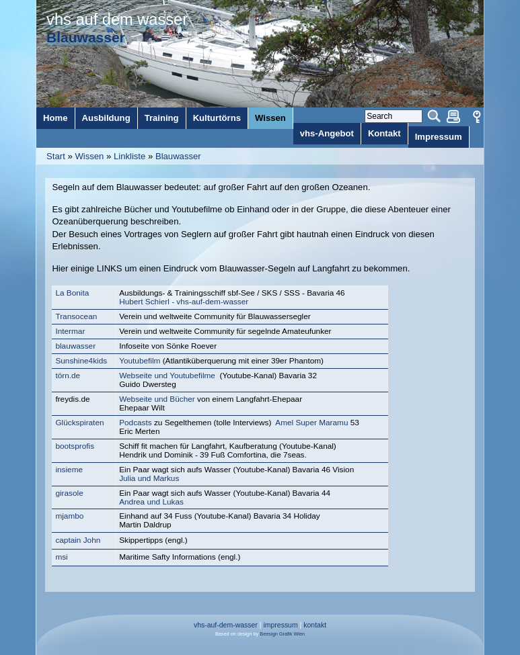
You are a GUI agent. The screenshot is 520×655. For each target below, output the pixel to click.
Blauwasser (178, 156)
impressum (280, 625)
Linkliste (129, 156)
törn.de (67, 375)
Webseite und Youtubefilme (167, 375)
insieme (69, 469)
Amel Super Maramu (311, 422)
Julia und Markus (149, 478)
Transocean (76, 316)
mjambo (69, 516)
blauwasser (75, 346)
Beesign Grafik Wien (282, 634)
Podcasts (136, 422)
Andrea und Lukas (151, 502)
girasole (69, 493)
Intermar (70, 331)
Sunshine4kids (81, 360)
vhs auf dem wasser (117, 19)
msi (61, 557)
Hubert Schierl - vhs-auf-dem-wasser (183, 301)
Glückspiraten (79, 422)
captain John (77, 540)
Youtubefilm (141, 360)
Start (55, 156)
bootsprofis (74, 446)
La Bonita (72, 293)
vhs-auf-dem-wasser (226, 625)
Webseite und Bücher (157, 399)
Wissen (89, 156)
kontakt (314, 625)
